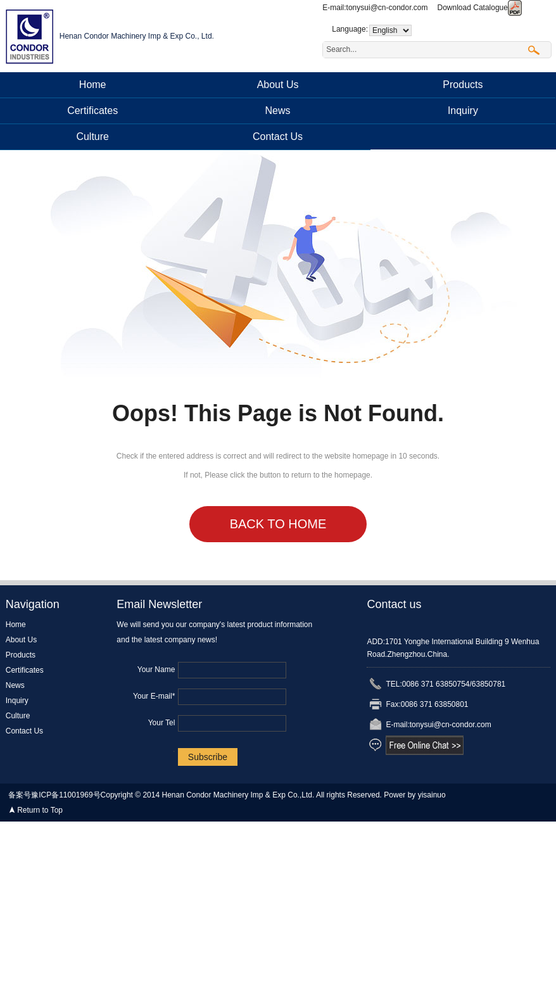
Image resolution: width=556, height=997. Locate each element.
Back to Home (278, 524)
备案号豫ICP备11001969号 (54, 795)
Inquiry (463, 110)
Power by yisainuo (414, 795)
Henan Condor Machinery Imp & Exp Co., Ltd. (137, 36)
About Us (278, 84)
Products (463, 84)
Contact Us (278, 136)
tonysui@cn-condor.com (387, 7)
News (278, 110)
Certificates (92, 110)
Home (92, 84)
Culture (92, 136)
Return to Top (40, 810)
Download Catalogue (480, 7)
